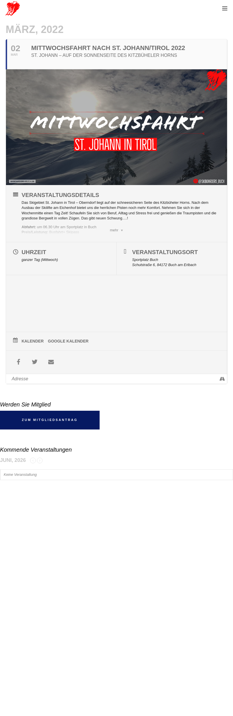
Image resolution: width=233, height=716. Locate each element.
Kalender (33, 341)
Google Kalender (68, 341)
